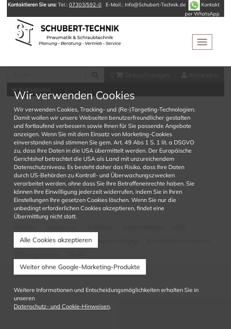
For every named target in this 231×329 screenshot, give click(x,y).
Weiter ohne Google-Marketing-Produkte (80, 267)
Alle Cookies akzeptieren (56, 240)
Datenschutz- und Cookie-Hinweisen (62, 306)
